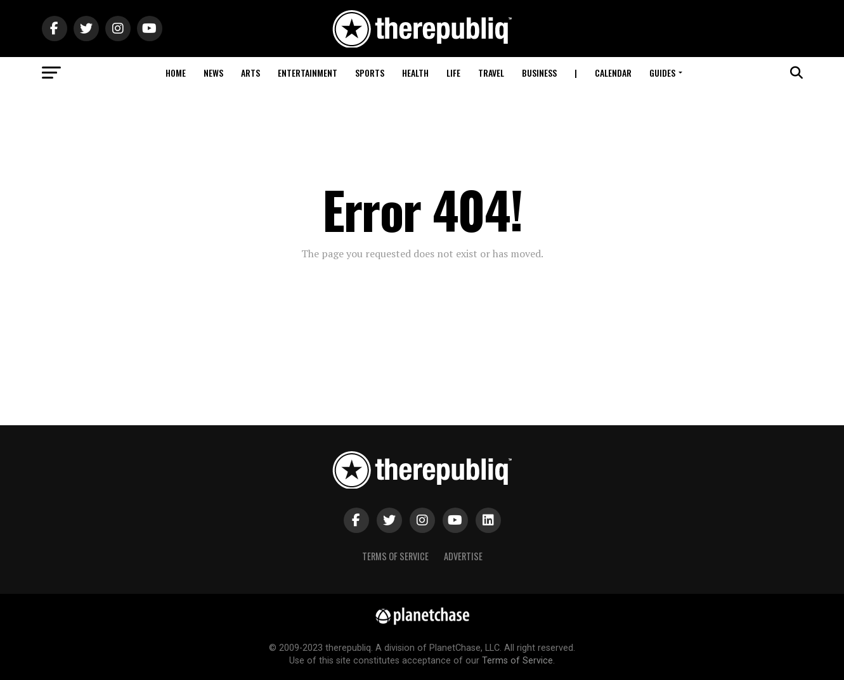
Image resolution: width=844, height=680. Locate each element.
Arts (250, 72)
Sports (369, 72)
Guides (662, 72)
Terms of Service (395, 556)
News (213, 72)
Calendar (613, 72)
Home (176, 72)
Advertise (463, 556)
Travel (491, 72)
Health (415, 72)
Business (539, 72)
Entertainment (307, 72)
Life (453, 72)
